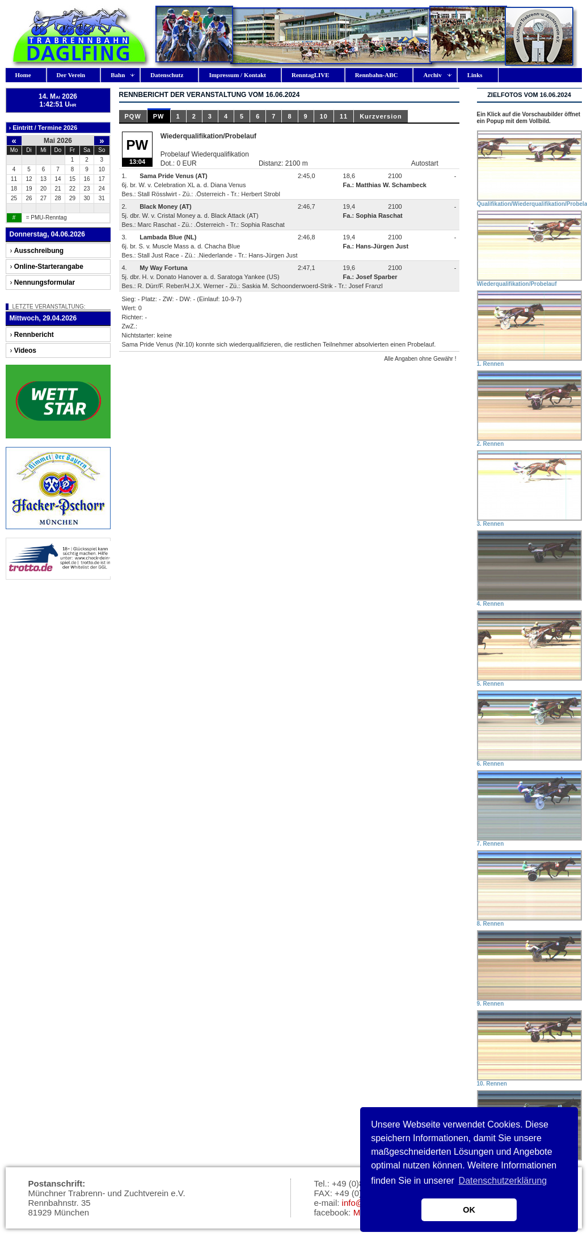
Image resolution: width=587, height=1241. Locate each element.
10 (324, 116)
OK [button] (469, 1209)
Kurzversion (381, 116)
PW (158, 116)
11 (344, 116)
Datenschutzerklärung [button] (503, 1180)
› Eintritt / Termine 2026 (43, 127)
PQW (133, 116)
